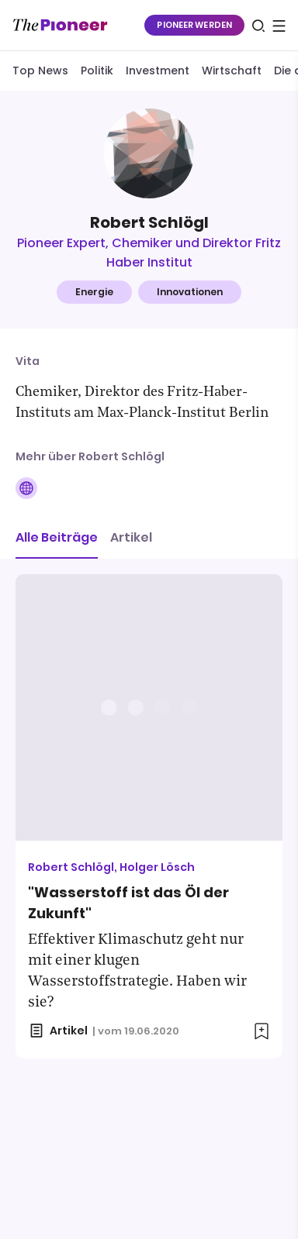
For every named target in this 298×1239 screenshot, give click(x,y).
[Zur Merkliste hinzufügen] (261, 1031)
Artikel (131, 537)
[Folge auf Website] (26, 488)
